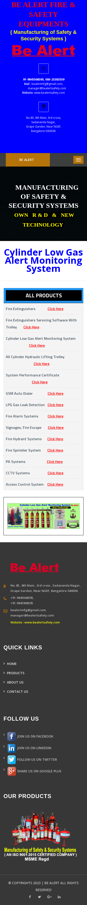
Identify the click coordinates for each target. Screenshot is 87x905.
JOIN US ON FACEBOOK (30, 736)
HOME (12, 663)
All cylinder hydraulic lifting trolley (42, 360)
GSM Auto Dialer (34, 393)
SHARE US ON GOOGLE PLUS (34, 771)
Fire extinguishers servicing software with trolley (41, 323)
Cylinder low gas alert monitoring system (43, 342)
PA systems (34, 461)
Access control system (34, 484)
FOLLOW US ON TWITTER (32, 759)
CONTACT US (17, 691)
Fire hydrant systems (34, 439)
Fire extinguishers (34, 308)
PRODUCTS (15, 673)
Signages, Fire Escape (35, 427)
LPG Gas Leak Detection (34, 405)
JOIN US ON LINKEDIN (29, 748)
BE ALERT (26, 159)
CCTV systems (34, 473)
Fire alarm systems (34, 416)
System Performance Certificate (42, 378)
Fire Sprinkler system (34, 450)
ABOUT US (15, 682)
